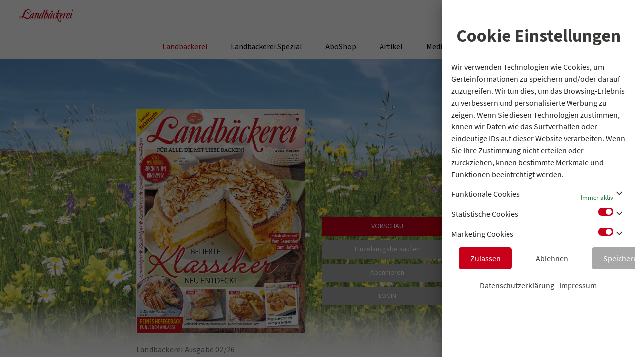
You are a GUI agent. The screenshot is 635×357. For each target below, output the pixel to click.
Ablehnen (552, 258)
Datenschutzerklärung (517, 285)
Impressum (578, 285)
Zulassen (485, 258)
